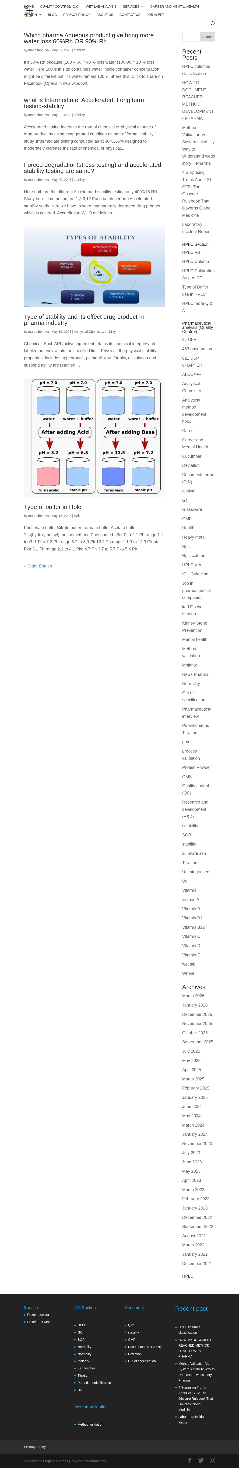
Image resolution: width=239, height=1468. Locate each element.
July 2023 (191, 1152)
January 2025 (195, 1097)
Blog (52, 15)
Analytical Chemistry (88, 331)
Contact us (130, 15)
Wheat (188, 973)
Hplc (77, 516)
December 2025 (197, 1014)
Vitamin (30, 15)
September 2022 (197, 1226)
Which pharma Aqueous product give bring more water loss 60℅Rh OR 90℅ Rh (89, 38)
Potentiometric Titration (94, 1383)
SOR (186, 835)
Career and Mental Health (174, 6)
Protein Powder (196, 767)
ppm (186, 741)
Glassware (192, 509)
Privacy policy (76, 15)
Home (29, 6)
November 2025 (197, 1023)
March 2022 (193, 1245)
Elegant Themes (55, 1461)
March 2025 (193, 1079)
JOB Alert (155, 15)
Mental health (194, 639)
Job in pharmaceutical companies (196, 590)
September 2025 (197, 1042)
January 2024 (195, 1134)
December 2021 (197, 1263)
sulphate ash (194, 853)
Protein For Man (38, 1322)
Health (188, 528)
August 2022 (194, 1236)
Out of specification (142, 1361)
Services (131, 6)
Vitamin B (191, 909)
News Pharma (195, 674)
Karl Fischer (86, 1368)
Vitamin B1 (192, 918)
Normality (191, 683)
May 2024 (191, 1116)
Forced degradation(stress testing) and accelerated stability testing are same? (92, 167)
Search (207, 37)
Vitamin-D (191, 955)
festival (188, 491)
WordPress (97, 1461)
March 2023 (193, 1189)
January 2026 (195, 1005)
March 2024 (193, 1125)
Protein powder (38, 1315)
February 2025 (196, 1088)
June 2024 (192, 1106)
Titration (189, 862)
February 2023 (196, 1198)
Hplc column (193, 555)
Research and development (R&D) (195, 809)
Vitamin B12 (193, 927)
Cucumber (192, 456)
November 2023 (197, 1143)
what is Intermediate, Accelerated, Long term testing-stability (84, 103)
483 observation (197, 349)
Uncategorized (195, 872)
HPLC (81, 1325)
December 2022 (197, 1217)
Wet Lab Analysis (101, 6)
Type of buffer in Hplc (52, 506)
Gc (185, 500)
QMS (187, 776)
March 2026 (193, 996)
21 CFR (189, 339)
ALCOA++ (191, 374)
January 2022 (195, 1254)
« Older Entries (38, 566)
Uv (184, 881)
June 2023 (192, 1162)
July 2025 (191, 1051)
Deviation (191, 465)
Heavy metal (194, 537)
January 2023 (195, 1208)
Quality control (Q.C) (60, 6)
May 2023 (191, 1171)
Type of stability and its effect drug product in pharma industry (84, 319)
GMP (187, 518)
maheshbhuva (38, 50)
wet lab (189, 964)
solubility (190, 825)
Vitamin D (191, 945)
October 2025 (195, 1033)
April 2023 (191, 1180)
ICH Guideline (195, 574)
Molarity (189, 665)
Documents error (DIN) (144, 1347)
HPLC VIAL (193, 565)
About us (105, 15)
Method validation (90, 1424)
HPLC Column (195, 261)
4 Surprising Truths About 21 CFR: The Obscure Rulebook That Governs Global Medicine (197, 194)
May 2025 (191, 1060)
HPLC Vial (192, 252)
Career (188, 430)
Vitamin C (191, 936)
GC (79, 1332)
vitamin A (190, 899)
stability (79, 50)
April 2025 (191, 1069)
